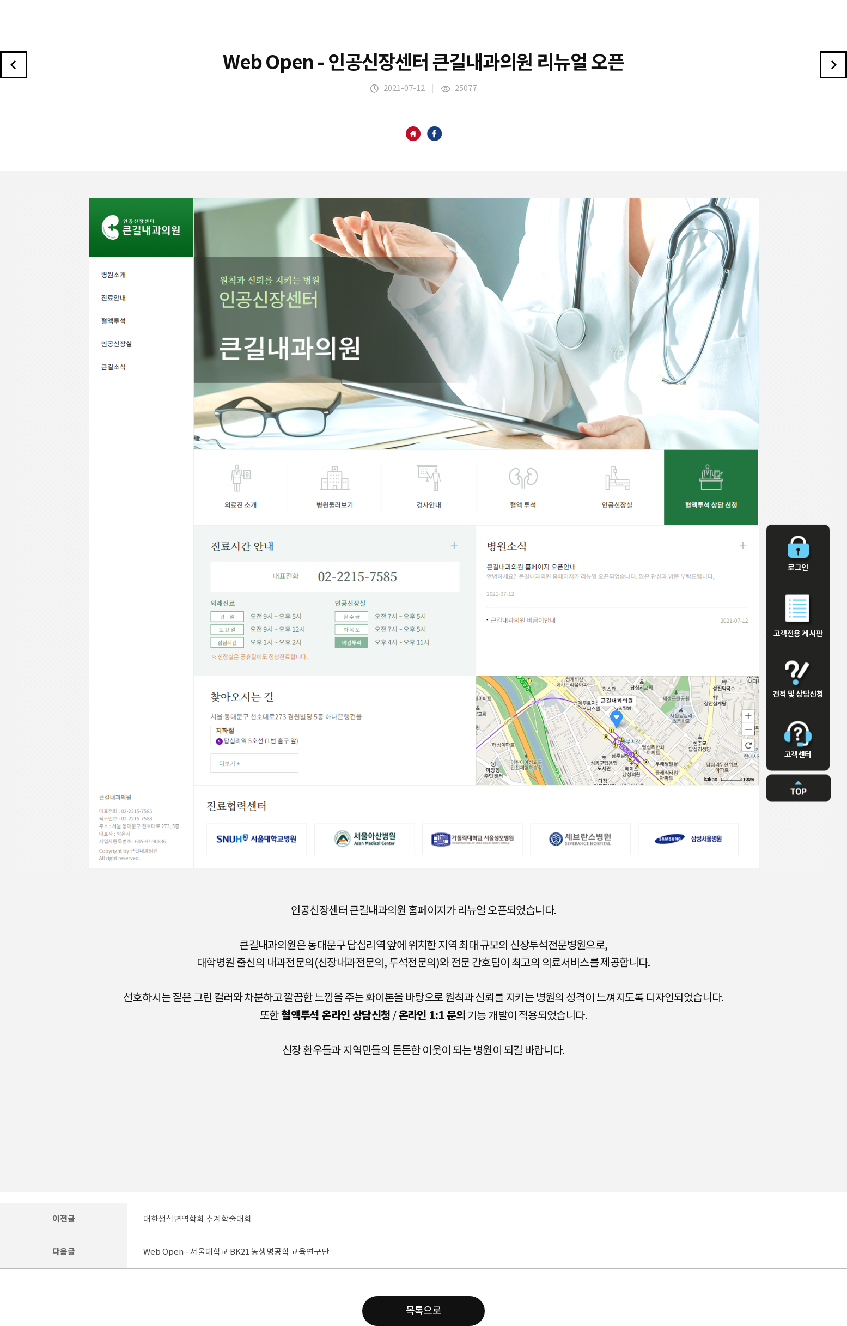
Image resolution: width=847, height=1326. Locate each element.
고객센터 (798, 740)
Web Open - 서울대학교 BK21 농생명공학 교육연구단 (236, 1252)
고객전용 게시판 (798, 616)
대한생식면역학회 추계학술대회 (197, 1219)
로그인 (798, 554)
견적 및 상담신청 (798, 680)
